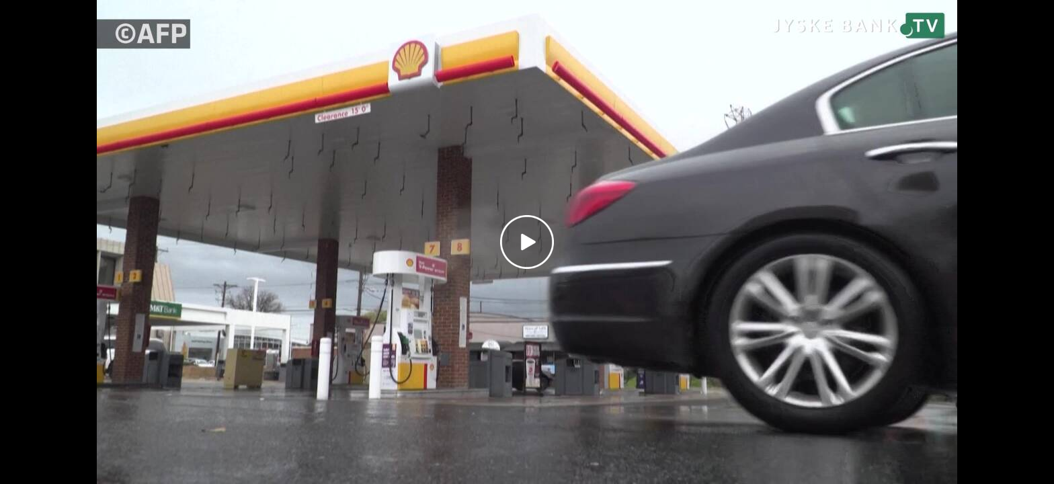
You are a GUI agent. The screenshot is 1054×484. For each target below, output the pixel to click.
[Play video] (527, 242)
